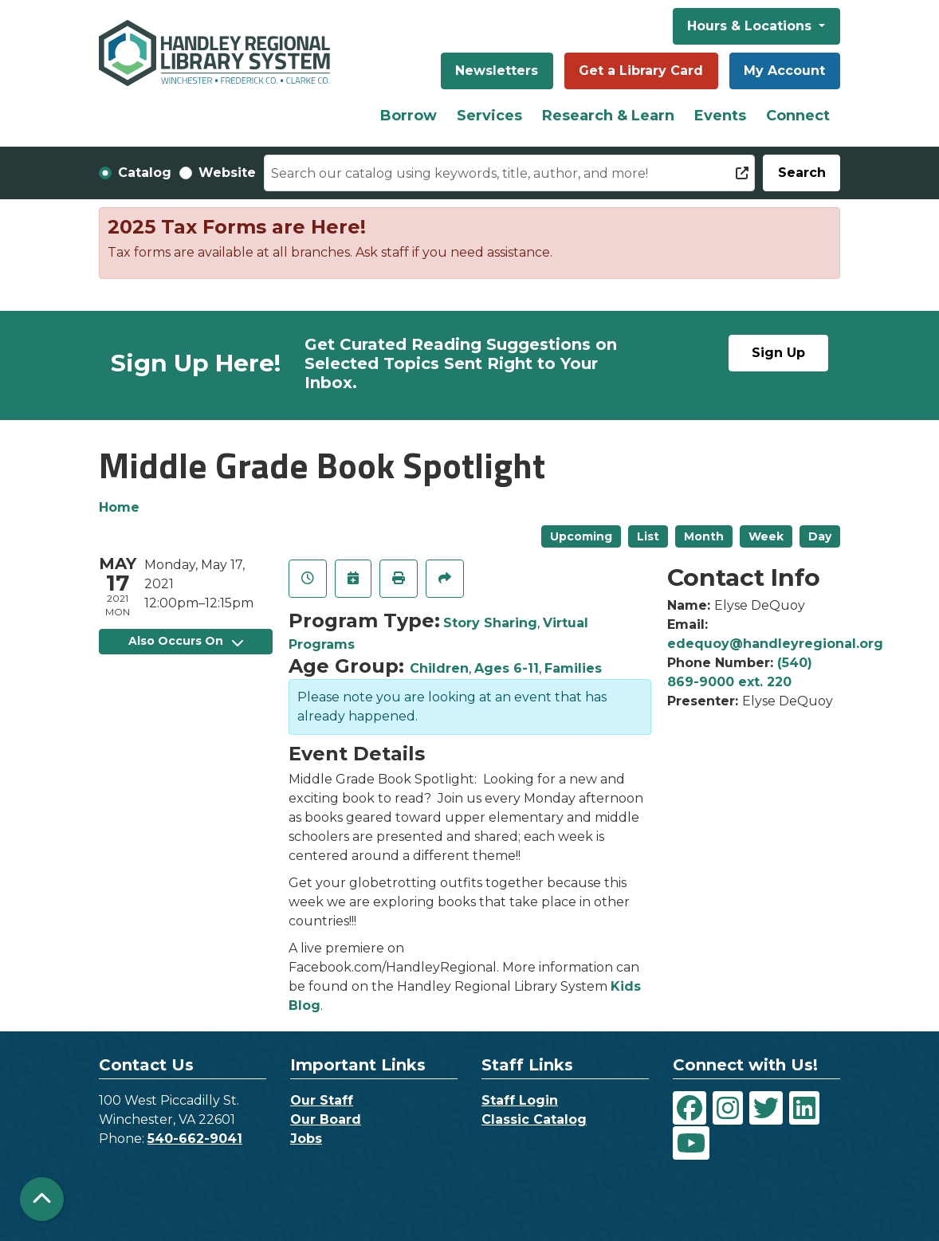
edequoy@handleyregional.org (775, 643)
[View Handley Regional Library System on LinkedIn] (804, 1108)
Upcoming (581, 536)
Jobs (306, 1138)
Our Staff (321, 1100)
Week (766, 536)
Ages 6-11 (506, 668)
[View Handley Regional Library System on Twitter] (766, 1108)
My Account (784, 70)
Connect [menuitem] (798, 115)
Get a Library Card (641, 70)
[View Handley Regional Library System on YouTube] (691, 1143)
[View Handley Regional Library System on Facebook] (689, 1108)
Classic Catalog (534, 1119)
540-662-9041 (194, 1138)
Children (439, 668)
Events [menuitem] (720, 115)
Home (119, 507)
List (648, 536)
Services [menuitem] (489, 115)
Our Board (325, 1119)
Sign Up (778, 352)
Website (227, 172)
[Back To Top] (42, 1199)
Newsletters (496, 70)
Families (573, 668)
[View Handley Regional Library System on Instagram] (728, 1108)
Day (819, 536)
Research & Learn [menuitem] (608, 115)
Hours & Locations (751, 25)
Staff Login (519, 1100)
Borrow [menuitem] (408, 115)
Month (704, 536)
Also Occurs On (185, 641)
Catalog (144, 172)
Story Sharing (490, 622)
